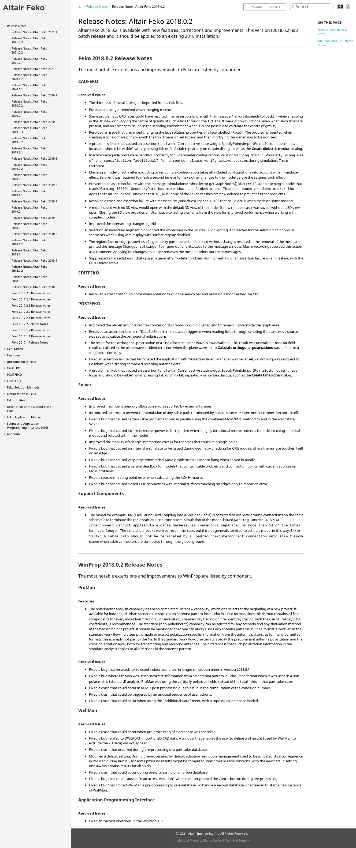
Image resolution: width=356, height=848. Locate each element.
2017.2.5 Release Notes (31, 293)
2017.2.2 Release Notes (31, 312)
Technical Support (237, 840)
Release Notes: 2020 (33, 122)
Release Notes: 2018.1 (34, 260)
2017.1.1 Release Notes (31, 336)
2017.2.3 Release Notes (31, 305)
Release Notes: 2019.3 (34, 158)
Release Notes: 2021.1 (34, 32)
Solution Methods (23, 387)
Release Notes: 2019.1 (34, 201)
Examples (13, 355)
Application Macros (24, 417)
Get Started (15, 349)
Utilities (16, 400)
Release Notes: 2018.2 (34, 234)
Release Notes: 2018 (33, 287)
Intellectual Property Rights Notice (197, 840)
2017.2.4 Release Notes (31, 299)
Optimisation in (21, 394)
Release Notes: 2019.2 (34, 185)
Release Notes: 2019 (33, 218)
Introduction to (21, 362)
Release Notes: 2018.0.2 (138, 6)
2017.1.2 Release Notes (31, 330)
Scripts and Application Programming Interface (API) (27, 425)
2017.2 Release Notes (30, 324)
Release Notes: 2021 (33, 69)
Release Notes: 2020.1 (34, 95)
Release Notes (16, 26)
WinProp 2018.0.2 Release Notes (335, 43)
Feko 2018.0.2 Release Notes (332, 32)
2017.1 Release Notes (30, 342)
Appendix (13, 434)
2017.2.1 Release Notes (31, 318)
